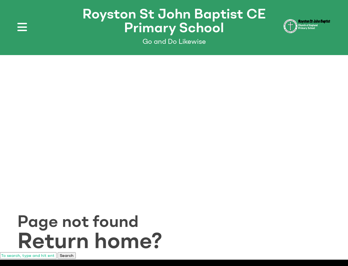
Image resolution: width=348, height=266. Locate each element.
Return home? (89, 240)
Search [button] (67, 255)
